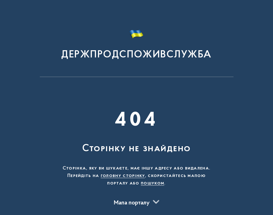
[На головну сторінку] (136, 41)
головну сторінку (123, 175)
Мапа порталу (132, 203)
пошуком (152, 183)
